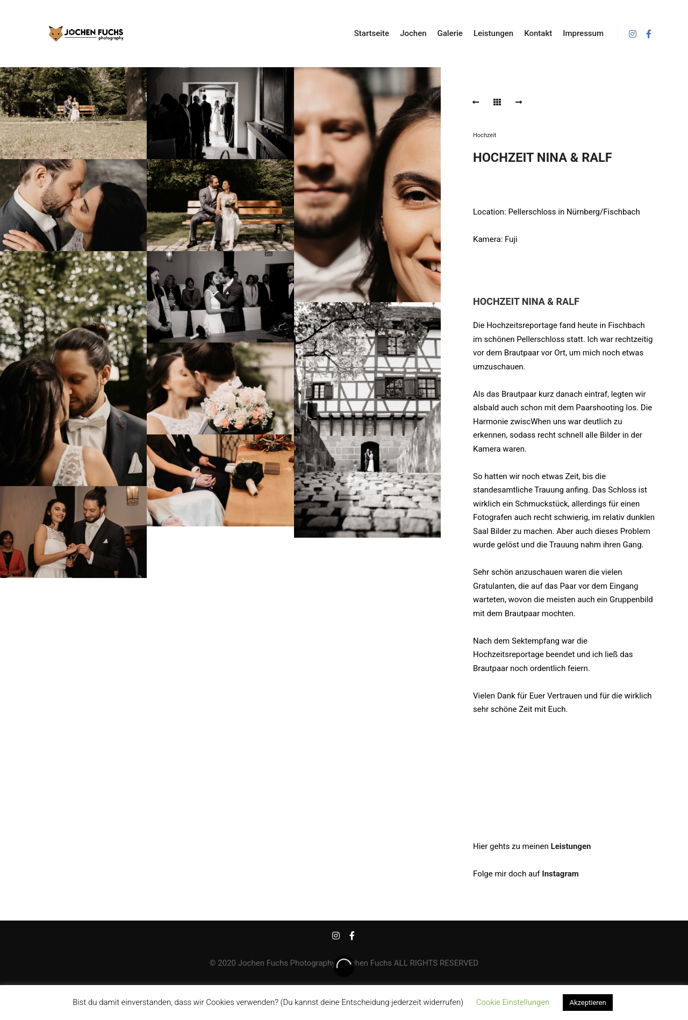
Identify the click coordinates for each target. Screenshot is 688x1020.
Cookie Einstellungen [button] (513, 1002)
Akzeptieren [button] (587, 1002)
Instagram (560, 874)
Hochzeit (484, 135)
